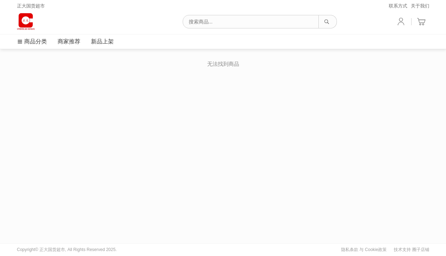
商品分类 (32, 41)
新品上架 (102, 41)
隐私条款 (349, 249)
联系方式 (398, 6)
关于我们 (420, 6)
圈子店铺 (420, 249)
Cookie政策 (376, 249)
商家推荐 (69, 41)
